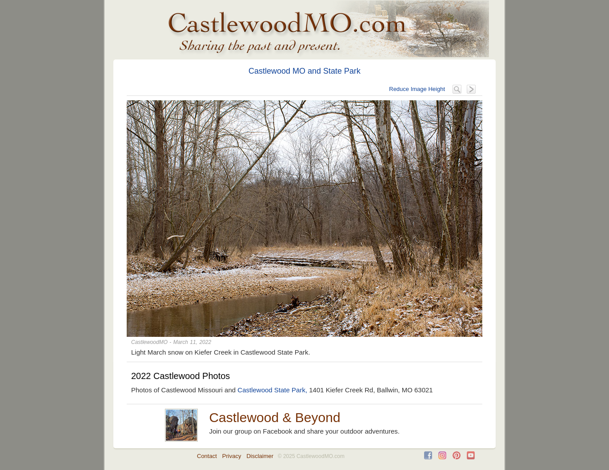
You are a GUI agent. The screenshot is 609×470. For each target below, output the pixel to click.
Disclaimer (259, 456)
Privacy (231, 456)
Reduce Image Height (417, 89)
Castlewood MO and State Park (304, 71)
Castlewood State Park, (272, 390)
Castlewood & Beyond (274, 417)
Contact (207, 456)
